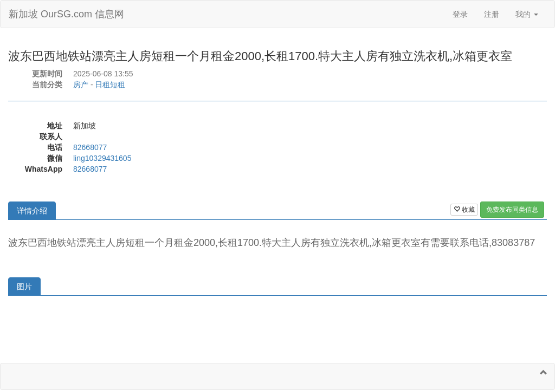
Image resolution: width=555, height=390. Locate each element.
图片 (24, 286)
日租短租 (110, 84)
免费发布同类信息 (512, 209)
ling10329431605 (102, 158)
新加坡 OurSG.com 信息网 (66, 14)
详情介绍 (32, 210)
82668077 (90, 147)
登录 (460, 14)
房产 (80, 84)
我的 (526, 14)
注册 (491, 14)
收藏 (464, 209)
